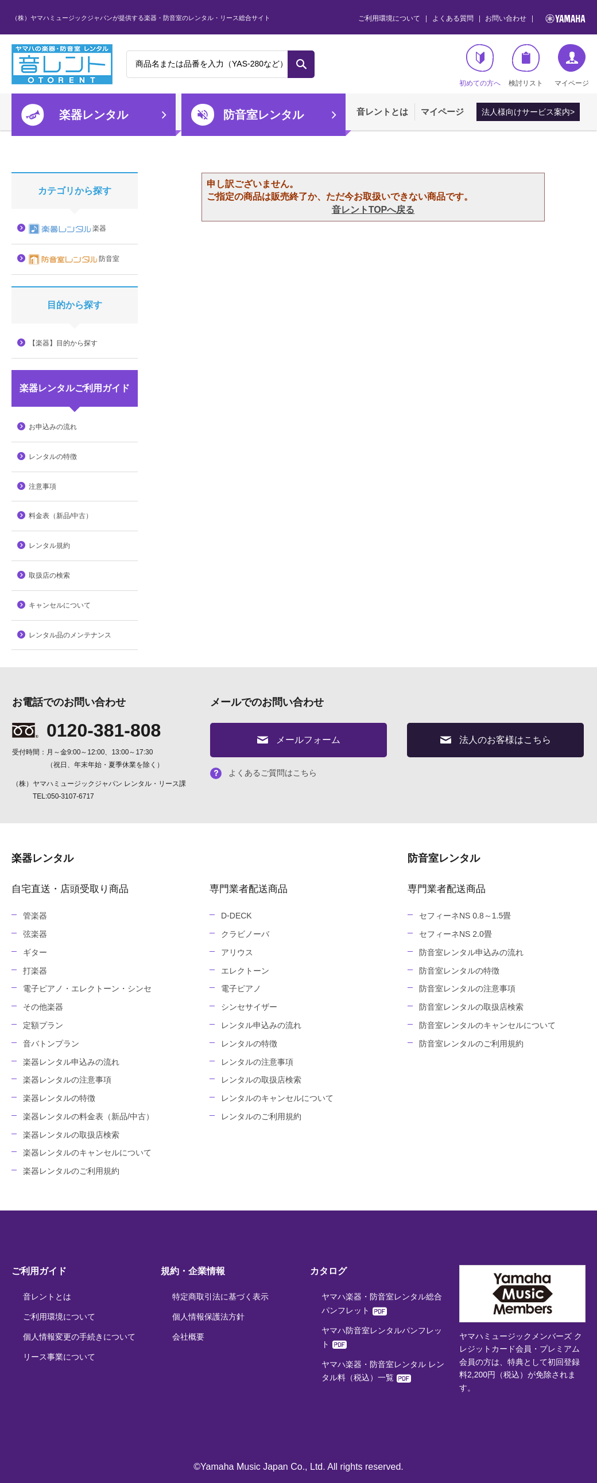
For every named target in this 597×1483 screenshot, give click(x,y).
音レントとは (382, 111)
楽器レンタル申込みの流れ (71, 1061)
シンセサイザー (249, 1006)
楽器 (67, 229)
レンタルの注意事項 (257, 1061)
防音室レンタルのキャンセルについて (487, 1025)
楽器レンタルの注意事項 (67, 1079)
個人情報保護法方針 (208, 1316)
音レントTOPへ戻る (373, 210)
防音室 (74, 259)
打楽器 (35, 970)
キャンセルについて (60, 605)
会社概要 (188, 1336)
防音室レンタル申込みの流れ (471, 952)
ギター (35, 952)
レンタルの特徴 (53, 457)
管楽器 (35, 915)
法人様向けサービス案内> (528, 111)
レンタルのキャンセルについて (277, 1098)
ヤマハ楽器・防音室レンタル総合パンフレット (381, 1303)
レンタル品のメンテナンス (70, 635)
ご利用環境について (389, 18)
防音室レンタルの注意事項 (467, 988)
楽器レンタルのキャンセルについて (87, 1152)
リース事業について (59, 1356)
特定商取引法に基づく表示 (220, 1296)
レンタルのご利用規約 (261, 1116)
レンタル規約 (49, 546)
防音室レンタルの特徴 (459, 970)
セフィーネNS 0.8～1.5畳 (465, 915)
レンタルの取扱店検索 (261, 1079)
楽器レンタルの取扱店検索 (71, 1134)
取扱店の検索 (49, 575)
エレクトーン (245, 970)
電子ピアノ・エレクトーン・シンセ (87, 988)
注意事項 (42, 486)
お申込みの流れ (53, 427)
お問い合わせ (505, 18)
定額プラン (43, 1025)
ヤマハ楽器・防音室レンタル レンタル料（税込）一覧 (382, 1371)
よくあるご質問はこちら (263, 772)
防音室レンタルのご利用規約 (471, 1043)
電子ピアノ (241, 988)
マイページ (442, 111)
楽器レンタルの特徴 (59, 1098)
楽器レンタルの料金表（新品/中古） (88, 1116)
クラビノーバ (245, 934)
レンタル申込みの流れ (261, 1025)
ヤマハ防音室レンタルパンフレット (381, 1337)
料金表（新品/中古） (60, 516)
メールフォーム (298, 740)
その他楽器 (43, 1006)
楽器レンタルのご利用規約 (71, 1170)
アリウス (237, 952)
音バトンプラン (51, 1043)
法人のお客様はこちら (495, 740)
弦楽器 (35, 934)
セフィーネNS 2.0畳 (455, 934)
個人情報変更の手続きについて (79, 1336)
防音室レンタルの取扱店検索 (471, 1006)
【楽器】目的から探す (63, 343)
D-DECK (236, 915)
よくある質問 (453, 18)
